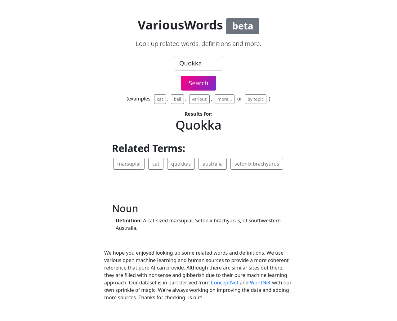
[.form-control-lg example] (198, 63)
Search (198, 83)
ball (177, 99)
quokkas (181, 163)
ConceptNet (225, 282)
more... (224, 99)
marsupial (129, 163)
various (199, 99)
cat (160, 99)
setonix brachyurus (256, 163)
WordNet (260, 282)
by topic (256, 99)
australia (213, 163)
